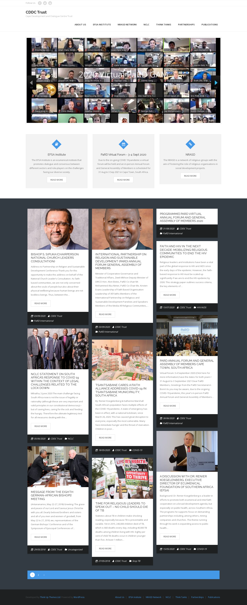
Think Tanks (181, 597)
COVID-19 (137, 450)
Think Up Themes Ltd (50, 597)
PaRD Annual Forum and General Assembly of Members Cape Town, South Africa (187, 364)
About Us (119, 597)
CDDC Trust (56, 315)
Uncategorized (75, 549)
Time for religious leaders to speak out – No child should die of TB (121, 507)
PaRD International (43, 320)
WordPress (79, 597)
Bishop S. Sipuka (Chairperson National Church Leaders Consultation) (55, 258)
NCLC (70, 438)
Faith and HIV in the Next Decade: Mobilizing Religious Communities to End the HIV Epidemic (183, 251)
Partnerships (197, 597)
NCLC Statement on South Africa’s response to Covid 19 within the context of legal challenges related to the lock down (55, 381)
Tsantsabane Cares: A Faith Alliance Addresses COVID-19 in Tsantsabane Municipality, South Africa (120, 390)
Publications (214, 597)
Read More (56, 179)
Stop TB (136, 561)
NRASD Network (153, 597)
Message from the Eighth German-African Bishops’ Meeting (52, 495)
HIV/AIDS (201, 307)
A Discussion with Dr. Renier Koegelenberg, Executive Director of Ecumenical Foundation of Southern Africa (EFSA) (186, 483)
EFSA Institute (135, 597)
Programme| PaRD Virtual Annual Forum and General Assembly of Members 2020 (183, 217)
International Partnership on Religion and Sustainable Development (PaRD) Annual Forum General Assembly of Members (120, 261)
